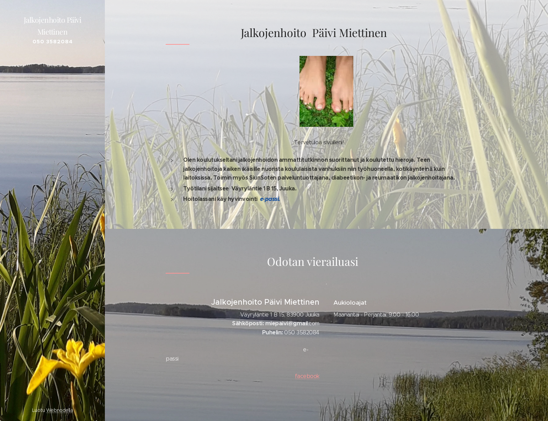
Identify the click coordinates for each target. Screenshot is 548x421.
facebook (307, 375)
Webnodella (59, 410)
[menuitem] (52, 209)
